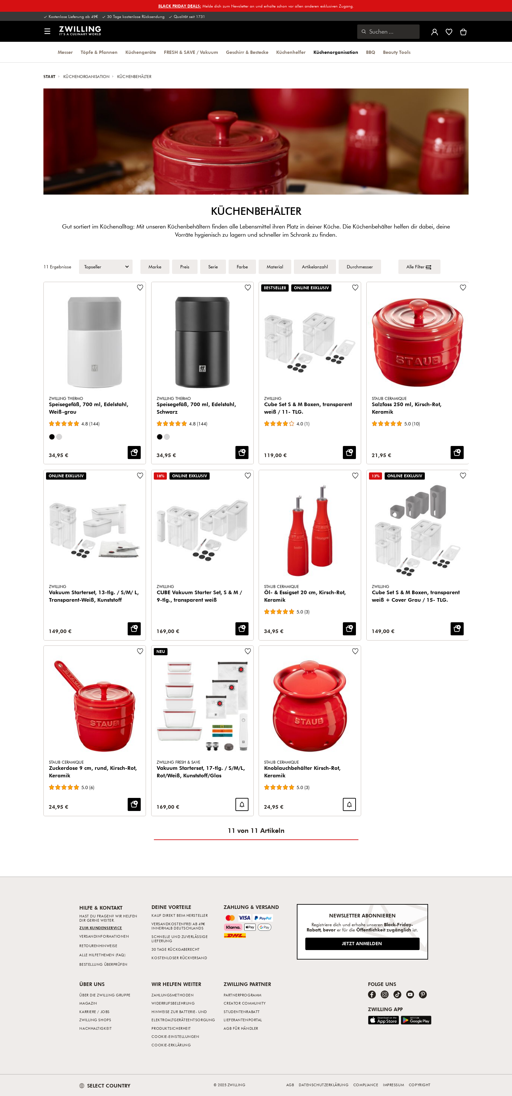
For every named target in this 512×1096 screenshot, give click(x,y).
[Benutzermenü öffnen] (435, 31)
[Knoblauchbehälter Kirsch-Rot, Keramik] (310, 730)
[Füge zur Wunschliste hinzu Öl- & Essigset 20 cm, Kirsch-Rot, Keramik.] (355, 475)
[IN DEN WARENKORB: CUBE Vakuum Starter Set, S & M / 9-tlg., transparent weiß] (241, 628)
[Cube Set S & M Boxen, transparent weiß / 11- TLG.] (310, 373)
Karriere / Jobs (94, 1011)
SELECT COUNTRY (104, 1085)
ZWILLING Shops (95, 1019)
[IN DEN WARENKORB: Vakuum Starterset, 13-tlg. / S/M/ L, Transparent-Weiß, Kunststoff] (134, 628)
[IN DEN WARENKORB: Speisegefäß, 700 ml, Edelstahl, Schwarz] (241, 452)
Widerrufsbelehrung (173, 1003)
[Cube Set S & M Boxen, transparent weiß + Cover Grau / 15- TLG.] (417, 555)
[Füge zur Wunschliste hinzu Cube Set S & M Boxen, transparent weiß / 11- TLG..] (355, 287)
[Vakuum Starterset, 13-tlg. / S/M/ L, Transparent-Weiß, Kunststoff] (94, 555)
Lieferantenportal (243, 1019)
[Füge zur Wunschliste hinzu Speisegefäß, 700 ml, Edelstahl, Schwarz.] (247, 287)
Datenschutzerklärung (323, 1084)
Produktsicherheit (171, 1028)
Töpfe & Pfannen (99, 52)
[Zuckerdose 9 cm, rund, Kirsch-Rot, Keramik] (94, 730)
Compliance (365, 1084)
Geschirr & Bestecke (247, 52)
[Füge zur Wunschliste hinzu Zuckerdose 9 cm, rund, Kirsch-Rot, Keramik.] (140, 651)
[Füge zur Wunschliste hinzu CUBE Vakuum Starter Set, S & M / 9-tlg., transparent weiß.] (247, 475)
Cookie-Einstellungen (175, 1036)
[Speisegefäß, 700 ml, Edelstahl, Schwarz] (202, 373)
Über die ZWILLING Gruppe (104, 995)
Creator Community (244, 1003)
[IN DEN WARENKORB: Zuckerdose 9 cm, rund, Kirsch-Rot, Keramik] (134, 804)
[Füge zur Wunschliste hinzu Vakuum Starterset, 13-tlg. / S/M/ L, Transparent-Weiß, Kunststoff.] (140, 475)
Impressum (393, 1084)
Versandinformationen (104, 936)
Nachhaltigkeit (95, 1028)
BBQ (370, 52)
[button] (47, 31)
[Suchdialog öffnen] (388, 31)
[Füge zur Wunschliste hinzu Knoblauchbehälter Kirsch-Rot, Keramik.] (355, 651)
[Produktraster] (256, 549)
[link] (80, 30)
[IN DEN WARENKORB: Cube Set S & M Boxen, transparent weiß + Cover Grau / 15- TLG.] (456, 628)
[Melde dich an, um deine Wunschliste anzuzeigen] (449, 31)
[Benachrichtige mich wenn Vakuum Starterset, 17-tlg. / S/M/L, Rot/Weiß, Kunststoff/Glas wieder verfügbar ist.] (241, 804)
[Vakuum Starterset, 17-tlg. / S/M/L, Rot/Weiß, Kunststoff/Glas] (202, 730)
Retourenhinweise (98, 945)
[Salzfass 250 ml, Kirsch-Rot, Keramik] (417, 373)
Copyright (420, 1084)
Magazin (88, 1003)
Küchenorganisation (335, 52)
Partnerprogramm (242, 995)
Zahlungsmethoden (173, 995)
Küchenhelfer (291, 52)
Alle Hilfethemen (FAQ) (102, 954)
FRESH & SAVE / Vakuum (191, 52)
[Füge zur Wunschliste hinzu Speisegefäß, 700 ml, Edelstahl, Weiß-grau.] (140, 287)
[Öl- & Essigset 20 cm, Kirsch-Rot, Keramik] (310, 555)
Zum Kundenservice (100, 927)
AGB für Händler (241, 1028)
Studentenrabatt (242, 1011)
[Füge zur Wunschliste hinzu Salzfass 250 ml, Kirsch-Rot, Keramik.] (462, 287)
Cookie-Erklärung (171, 1044)
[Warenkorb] (463, 31)
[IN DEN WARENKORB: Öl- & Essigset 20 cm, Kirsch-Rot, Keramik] (349, 628)
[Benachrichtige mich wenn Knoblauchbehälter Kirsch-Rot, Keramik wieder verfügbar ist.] (349, 804)
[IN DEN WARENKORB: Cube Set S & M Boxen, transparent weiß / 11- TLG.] (349, 452)
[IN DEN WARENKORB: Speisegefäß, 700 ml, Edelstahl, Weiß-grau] (134, 452)
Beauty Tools (396, 52)
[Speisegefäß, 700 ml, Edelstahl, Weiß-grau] (94, 373)
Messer (65, 52)
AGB (290, 1084)
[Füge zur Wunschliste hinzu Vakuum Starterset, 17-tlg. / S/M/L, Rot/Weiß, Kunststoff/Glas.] (247, 651)
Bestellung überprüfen (103, 964)
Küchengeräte (140, 52)
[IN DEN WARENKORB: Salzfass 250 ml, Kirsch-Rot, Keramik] (456, 452)
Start (50, 76)
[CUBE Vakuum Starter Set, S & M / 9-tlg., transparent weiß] (202, 555)
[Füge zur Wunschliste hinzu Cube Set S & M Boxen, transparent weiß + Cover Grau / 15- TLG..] (462, 475)
